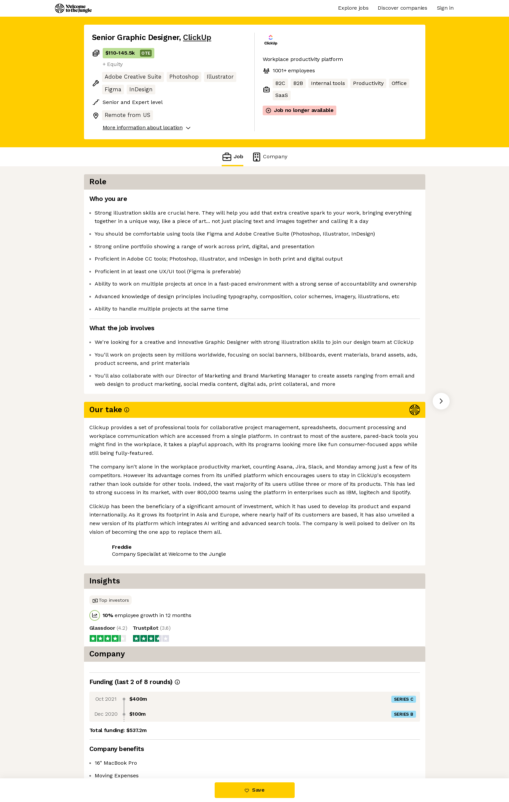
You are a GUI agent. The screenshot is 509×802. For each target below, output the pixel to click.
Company (269, 156)
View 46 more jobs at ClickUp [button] (176, 529)
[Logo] (73, 8)
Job (232, 156)
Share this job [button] (110, 529)
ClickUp (197, 37)
